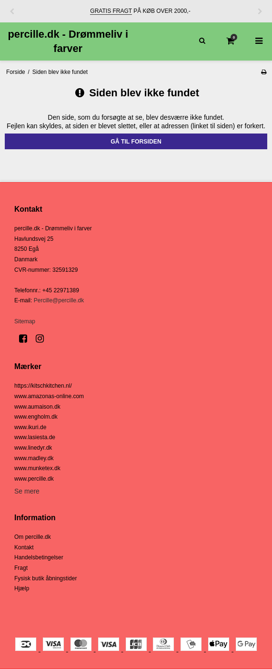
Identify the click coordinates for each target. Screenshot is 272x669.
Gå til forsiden (136, 141)
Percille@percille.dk (59, 300)
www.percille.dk (34, 478)
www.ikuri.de (30, 427)
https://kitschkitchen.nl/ (43, 385)
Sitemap (24, 321)
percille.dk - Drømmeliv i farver (68, 41)
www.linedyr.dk (33, 447)
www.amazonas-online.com (49, 396)
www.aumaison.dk (37, 406)
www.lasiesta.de (34, 437)
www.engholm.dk (36, 416)
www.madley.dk (33, 458)
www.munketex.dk (37, 468)
